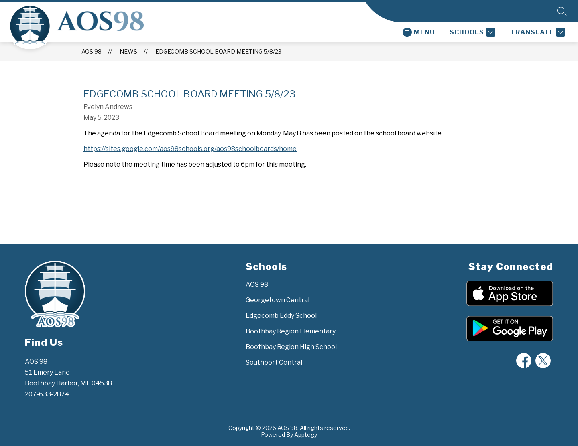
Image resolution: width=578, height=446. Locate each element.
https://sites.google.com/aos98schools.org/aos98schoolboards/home (190, 149)
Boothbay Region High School (291, 347)
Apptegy (305, 434)
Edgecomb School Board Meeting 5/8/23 (218, 51)
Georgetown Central (277, 300)
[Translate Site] (536, 32)
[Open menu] (419, 32)
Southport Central (274, 362)
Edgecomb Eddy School (281, 315)
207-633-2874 (47, 394)
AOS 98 (91, 51)
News (128, 51)
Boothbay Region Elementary (291, 331)
